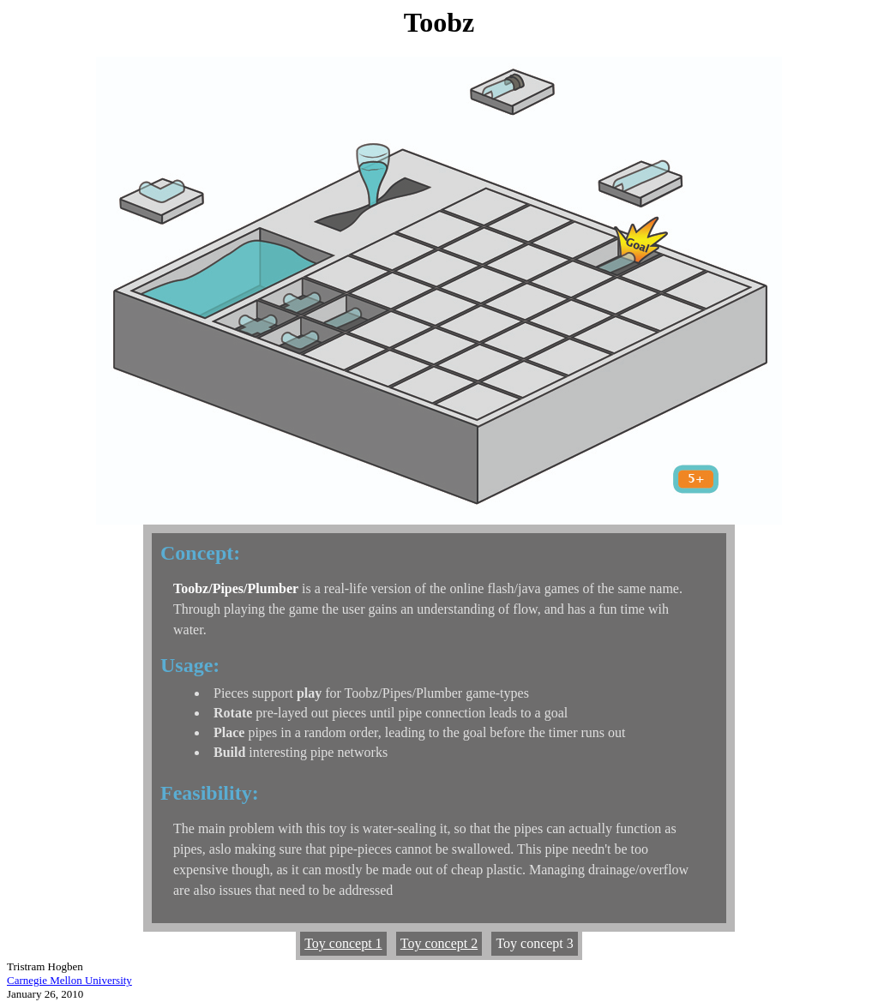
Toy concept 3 (534, 943)
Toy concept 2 (439, 943)
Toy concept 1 (343, 943)
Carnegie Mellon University (69, 980)
